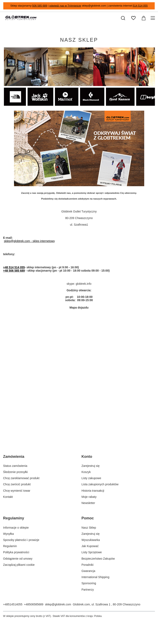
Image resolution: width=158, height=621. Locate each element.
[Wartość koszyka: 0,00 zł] (143, 18)
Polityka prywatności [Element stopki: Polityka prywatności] (16, 552)
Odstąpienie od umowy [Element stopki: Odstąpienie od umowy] (17, 558)
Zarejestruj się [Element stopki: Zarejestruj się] (90, 465)
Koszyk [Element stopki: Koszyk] (86, 472)
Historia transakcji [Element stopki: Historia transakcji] (92, 490)
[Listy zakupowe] (133, 18)
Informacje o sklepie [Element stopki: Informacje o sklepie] (16, 527)
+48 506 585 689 (14, 270)
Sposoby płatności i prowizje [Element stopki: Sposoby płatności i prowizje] (21, 540)
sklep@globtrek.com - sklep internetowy (29, 241)
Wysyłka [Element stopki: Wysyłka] (8, 533)
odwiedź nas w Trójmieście (65, 5)
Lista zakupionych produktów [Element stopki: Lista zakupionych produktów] (99, 484)
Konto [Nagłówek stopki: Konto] (86, 457)
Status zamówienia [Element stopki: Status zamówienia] (15, 465)
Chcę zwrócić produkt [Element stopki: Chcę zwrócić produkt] (17, 484)
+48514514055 (12, 604)
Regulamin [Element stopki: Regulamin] (10, 546)
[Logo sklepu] (20, 18)
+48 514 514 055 (14, 267)
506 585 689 (39, 5)
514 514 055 (140, 5)
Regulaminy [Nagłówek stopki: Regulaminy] (13, 518)
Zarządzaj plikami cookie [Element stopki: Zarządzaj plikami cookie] (19, 564)
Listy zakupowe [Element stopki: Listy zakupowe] (91, 478)
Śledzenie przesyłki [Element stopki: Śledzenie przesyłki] (15, 472)
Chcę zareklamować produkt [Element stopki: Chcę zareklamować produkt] (21, 478)
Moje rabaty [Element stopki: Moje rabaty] (88, 496)
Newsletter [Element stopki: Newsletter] (88, 503)
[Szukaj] (123, 18)
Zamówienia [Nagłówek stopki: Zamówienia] (13, 457)
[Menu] (153, 18)
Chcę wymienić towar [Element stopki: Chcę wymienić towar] (16, 490)
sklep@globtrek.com (58, 604)
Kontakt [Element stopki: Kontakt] (8, 496)
